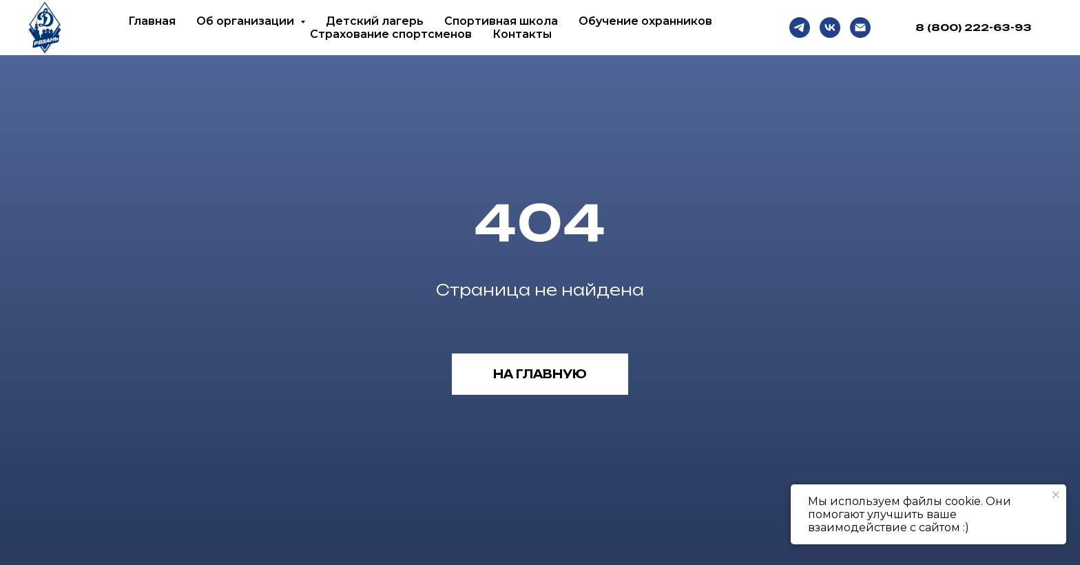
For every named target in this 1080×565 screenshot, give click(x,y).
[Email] (860, 27)
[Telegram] (799, 27)
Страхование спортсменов (391, 34)
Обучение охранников (645, 21)
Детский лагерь (375, 21)
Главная (152, 21)
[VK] (830, 27)
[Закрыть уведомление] (1056, 495)
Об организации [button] (246, 21)
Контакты (522, 34)
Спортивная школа (501, 21)
